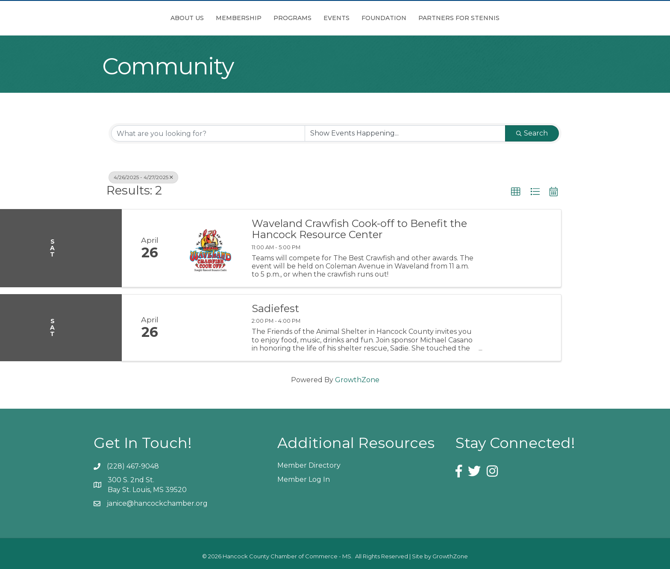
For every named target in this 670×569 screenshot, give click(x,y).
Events (384, 18)
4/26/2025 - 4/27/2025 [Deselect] (143, 177)
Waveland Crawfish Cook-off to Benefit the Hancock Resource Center (359, 229)
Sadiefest (275, 308)
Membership (191, 18)
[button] (515, 191)
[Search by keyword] (208, 133)
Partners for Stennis (506, 18)
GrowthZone (357, 380)
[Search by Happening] (405, 133)
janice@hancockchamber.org (157, 503)
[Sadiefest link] (210, 327)
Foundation (431, 18)
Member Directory (309, 465)
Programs (245, 18)
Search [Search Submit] (532, 133)
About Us (139, 18)
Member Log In (303, 479)
